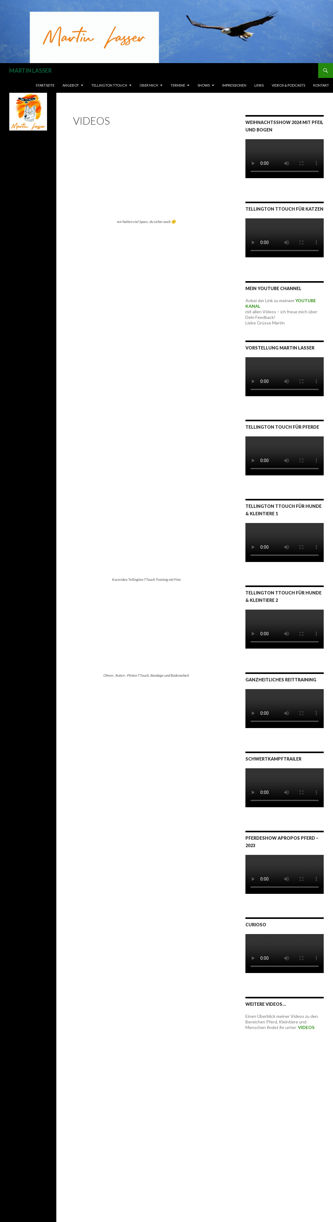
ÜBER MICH (149, 85)
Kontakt (321, 85)
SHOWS (203, 85)
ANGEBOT (71, 85)
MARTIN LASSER (30, 70)
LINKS (259, 85)
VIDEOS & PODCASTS (288, 85)
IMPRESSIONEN (234, 85)
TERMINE (178, 85)
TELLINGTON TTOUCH (109, 85)
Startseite (45, 85)
